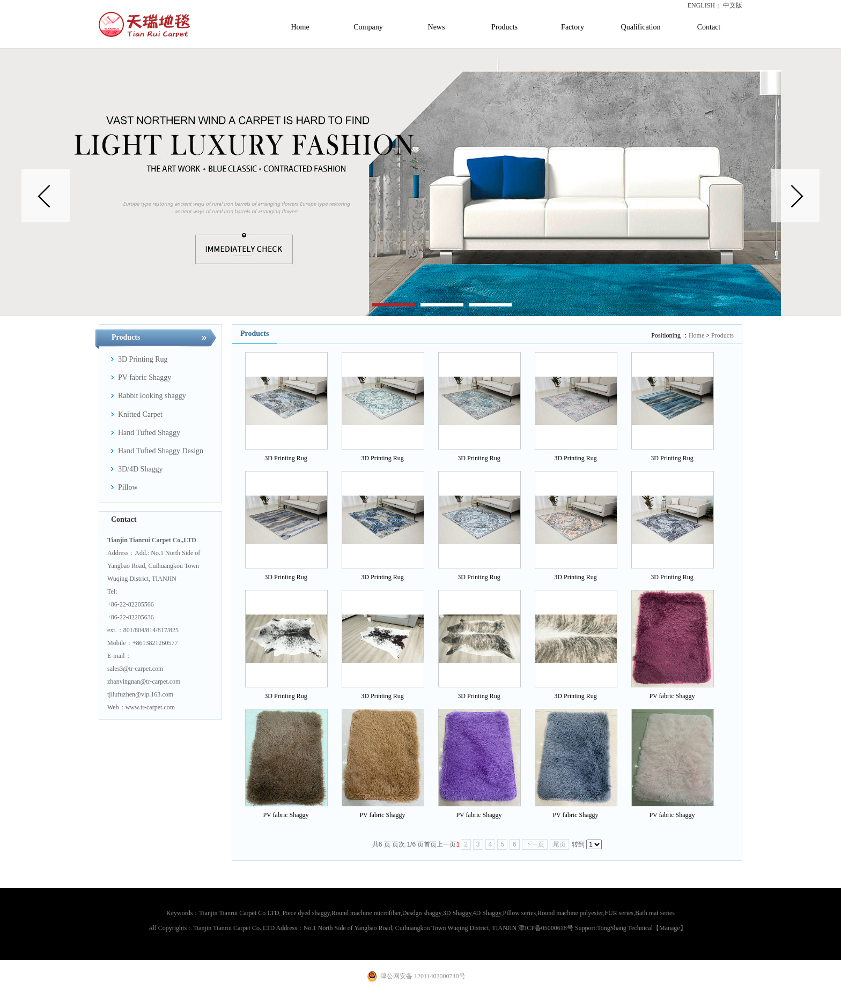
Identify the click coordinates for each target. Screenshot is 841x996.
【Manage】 (670, 928)
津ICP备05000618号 (545, 928)
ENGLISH (701, 5)
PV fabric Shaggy (672, 696)
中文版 (732, 5)
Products (722, 335)
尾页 (559, 844)
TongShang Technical (625, 928)
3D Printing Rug (285, 458)
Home (696, 335)
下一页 (534, 844)
